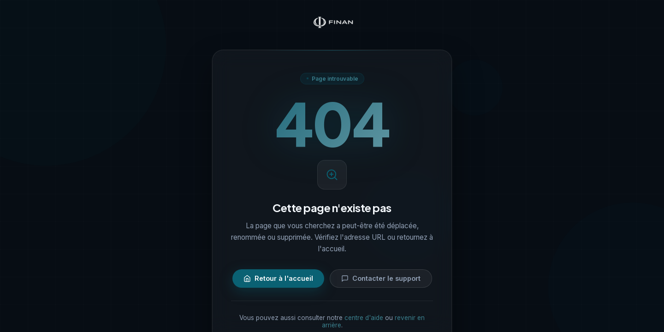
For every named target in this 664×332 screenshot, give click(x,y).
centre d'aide (363, 317)
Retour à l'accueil (278, 278)
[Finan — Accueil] (332, 23)
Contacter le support (381, 278)
